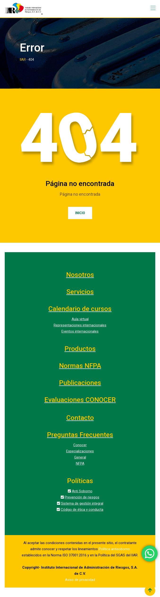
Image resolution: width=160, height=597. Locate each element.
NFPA (80, 463)
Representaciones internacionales (80, 325)
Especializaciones (80, 451)
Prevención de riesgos (82, 497)
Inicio (80, 213)
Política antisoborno (114, 549)
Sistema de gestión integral (82, 503)
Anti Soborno (82, 491)
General (80, 457)
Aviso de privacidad (80, 580)
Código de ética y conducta (82, 509)
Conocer (80, 445)
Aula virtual (80, 319)
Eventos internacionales (80, 331)
